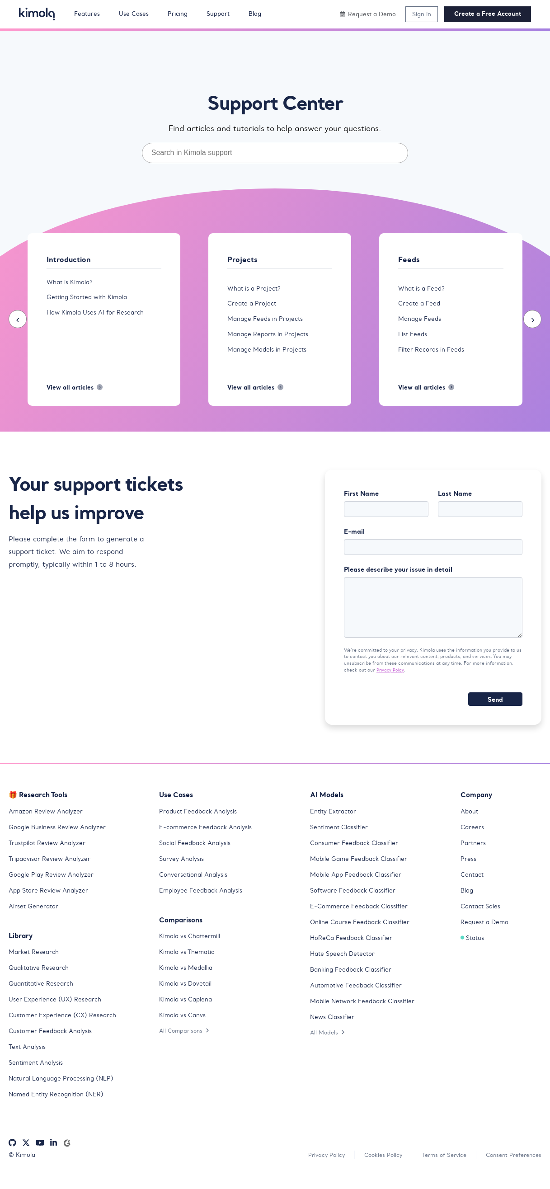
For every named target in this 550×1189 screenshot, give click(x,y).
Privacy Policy (391, 680)
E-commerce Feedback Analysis (209, 837)
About (470, 822)
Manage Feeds (421, 320)
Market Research (35, 962)
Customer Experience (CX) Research (65, 1025)
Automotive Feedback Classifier (360, 996)
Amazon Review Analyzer (48, 822)
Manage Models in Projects (269, 352)
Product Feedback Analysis (201, 822)
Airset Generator (35, 916)
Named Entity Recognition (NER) (59, 1104)
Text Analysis (29, 1057)
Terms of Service (436, 1165)
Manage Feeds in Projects (267, 320)
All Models (328, 1042)
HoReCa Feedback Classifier (355, 948)
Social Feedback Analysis (198, 853)
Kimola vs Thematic (189, 962)
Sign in (421, 14)
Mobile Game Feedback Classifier (363, 869)
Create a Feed (420, 305)
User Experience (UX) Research (57, 1010)
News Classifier (334, 1027)
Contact (473, 885)
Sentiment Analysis (38, 1073)
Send (495, 709)
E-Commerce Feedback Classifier (363, 916)
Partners (474, 853)
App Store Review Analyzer (51, 901)
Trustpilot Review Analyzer (50, 853)
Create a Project (253, 305)
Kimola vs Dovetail (187, 994)
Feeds (409, 259)
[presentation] (18, 321)
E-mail (354, 537)
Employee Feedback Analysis (204, 901)
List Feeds (414, 336)
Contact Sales (482, 916)
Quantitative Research (44, 994)
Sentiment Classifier (341, 837)
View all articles (76, 391)
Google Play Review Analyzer (54, 885)
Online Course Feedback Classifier (364, 932)
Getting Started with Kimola (91, 298)
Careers (473, 837)
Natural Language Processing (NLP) (64, 1089)
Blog (468, 901)
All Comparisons (185, 1040)
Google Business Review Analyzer (60, 837)
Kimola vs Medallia (188, 978)
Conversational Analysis (196, 885)
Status (473, 948)
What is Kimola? (72, 282)
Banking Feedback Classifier (355, 980)
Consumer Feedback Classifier (357, 853)
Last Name (455, 498)
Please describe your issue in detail (398, 576)
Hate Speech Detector (344, 964)
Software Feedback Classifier (356, 901)
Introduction (69, 259)
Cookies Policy (371, 1165)
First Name (361, 498)
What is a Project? (255, 289)
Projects (242, 259)
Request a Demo (486, 932)
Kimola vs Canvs (184, 1025)
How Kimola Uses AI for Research (98, 314)
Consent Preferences (510, 1165)
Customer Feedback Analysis (54, 1041)
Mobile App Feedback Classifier (360, 885)
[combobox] (275, 153)
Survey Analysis (183, 869)
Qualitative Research (41, 978)
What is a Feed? (423, 289)
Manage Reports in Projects (270, 336)
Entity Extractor (334, 822)
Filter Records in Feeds (434, 352)
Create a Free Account (487, 14)
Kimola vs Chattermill (192, 946)
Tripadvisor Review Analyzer (52, 869)
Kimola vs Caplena (188, 1010)
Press (469, 869)
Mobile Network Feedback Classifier (367, 1011)
